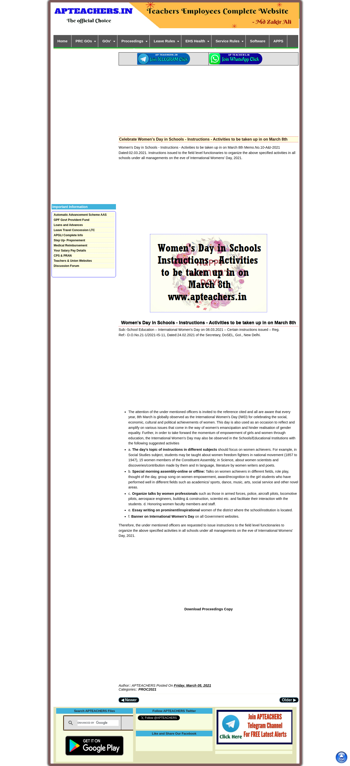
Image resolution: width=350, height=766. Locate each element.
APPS (278, 41)
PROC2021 (148, 689)
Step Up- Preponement (69, 240)
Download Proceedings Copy (208, 609)
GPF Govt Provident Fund (71, 220)
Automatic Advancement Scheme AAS (80, 214)
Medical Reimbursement (70, 245)
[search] (98, 723)
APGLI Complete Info (68, 235)
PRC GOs (84, 41)
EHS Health (195, 41)
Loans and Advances (68, 225)
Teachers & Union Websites (73, 260)
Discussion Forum (66, 266)
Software (257, 41)
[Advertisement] (208, 99)
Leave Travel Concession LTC (74, 230)
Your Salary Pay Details (70, 250)
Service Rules (227, 41)
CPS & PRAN (63, 255)
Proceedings (132, 41)
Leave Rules (164, 41)
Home (62, 41)
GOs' (106, 41)
